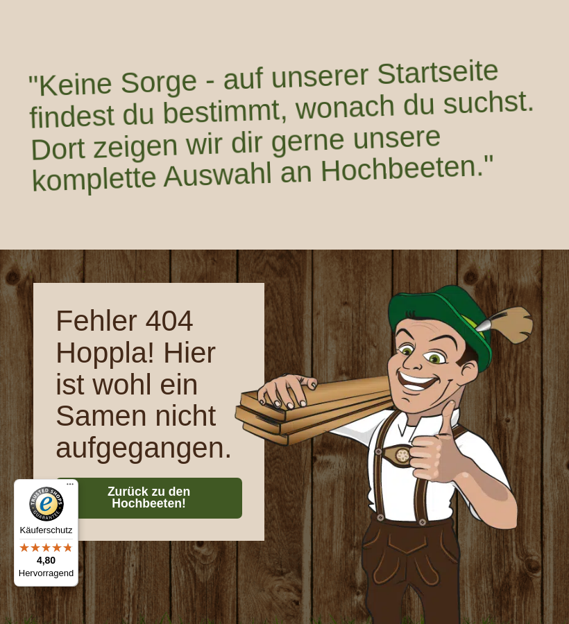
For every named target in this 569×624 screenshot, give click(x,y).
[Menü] (70, 487)
